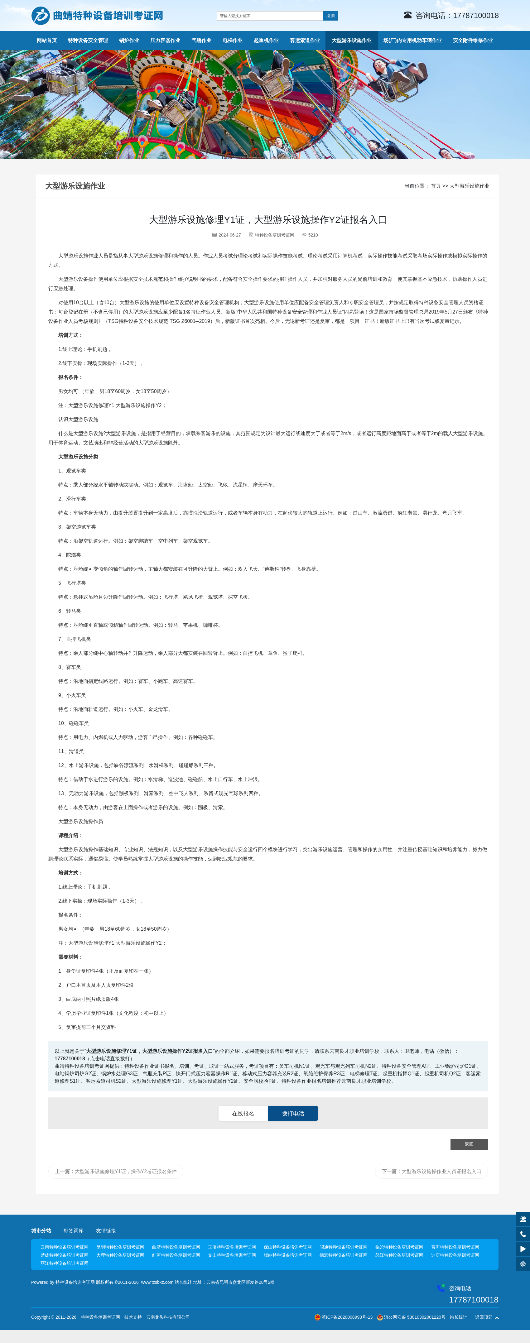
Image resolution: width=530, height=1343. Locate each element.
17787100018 (70, 1058)
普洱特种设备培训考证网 (455, 1247)
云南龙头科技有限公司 (168, 1317)
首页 (436, 186)
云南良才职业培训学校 (354, 1051)
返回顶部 (484, 1317)
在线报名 (243, 1113)
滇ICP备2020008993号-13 (347, 1317)
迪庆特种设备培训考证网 (455, 1255)
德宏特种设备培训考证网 (344, 1255)
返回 (469, 1144)
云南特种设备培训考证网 (65, 1247)
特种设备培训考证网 (75, 1282)
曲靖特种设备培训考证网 (176, 1247)
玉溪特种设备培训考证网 (232, 1247)
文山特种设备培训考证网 (232, 1255)
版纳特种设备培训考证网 (288, 1255)
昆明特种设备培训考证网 (120, 1247)
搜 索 (330, 16)
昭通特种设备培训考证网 (344, 1247)
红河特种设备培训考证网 (176, 1255)
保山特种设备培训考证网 (288, 1247)
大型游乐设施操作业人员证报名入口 (431, 1171)
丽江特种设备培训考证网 (65, 1263)
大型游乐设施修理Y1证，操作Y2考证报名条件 (116, 1171)
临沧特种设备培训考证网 (399, 1247)
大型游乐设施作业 (469, 186)
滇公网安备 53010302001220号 (415, 1317)
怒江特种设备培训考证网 (399, 1255)
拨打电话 (293, 1113)
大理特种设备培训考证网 (120, 1255)
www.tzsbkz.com (157, 1282)
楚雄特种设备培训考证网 (65, 1255)
